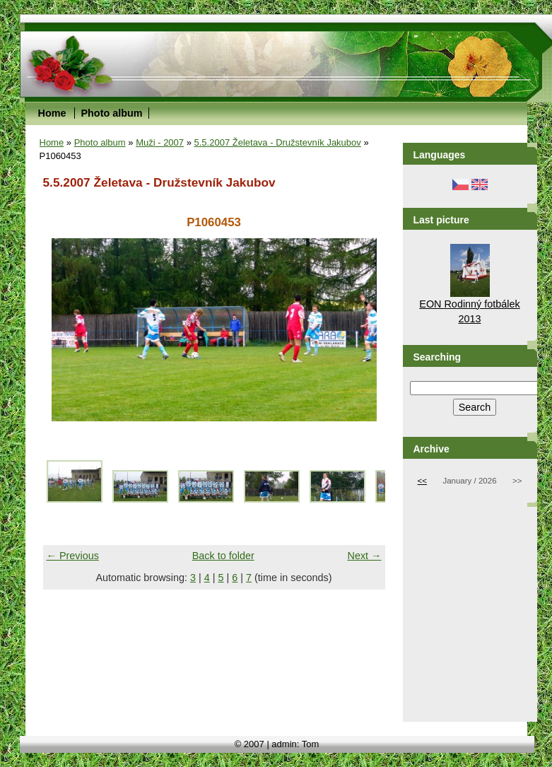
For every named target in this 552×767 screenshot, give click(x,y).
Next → (365, 555)
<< (422, 480)
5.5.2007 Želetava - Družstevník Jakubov (277, 142)
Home (52, 113)
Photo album (111, 113)
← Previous (73, 555)
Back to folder (223, 555)
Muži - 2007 (160, 142)
